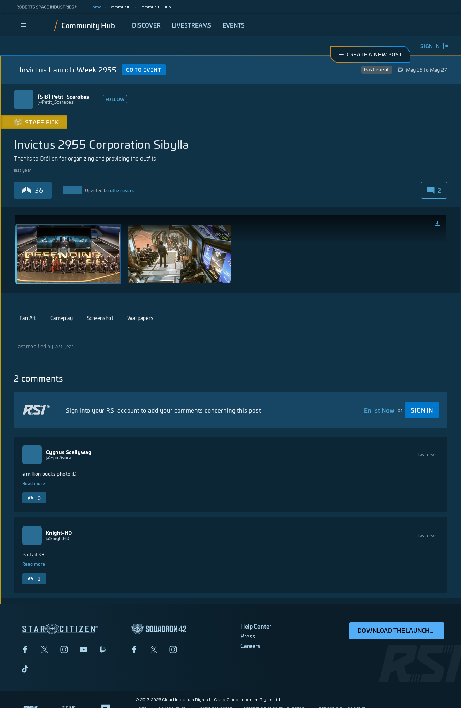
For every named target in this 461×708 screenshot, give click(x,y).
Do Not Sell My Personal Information (173, 699)
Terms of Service (215, 688)
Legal (141, 688)
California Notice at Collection (274, 688)
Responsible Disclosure (341, 688)
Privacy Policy (172, 688)
